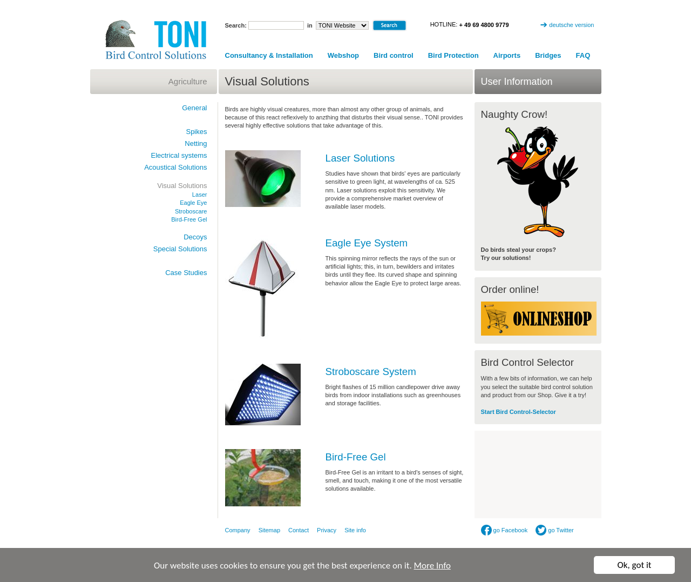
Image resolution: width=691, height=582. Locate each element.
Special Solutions (180, 249)
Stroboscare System (371, 371)
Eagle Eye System (367, 243)
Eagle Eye (193, 202)
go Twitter (555, 530)
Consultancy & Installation (269, 55)
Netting (196, 143)
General (194, 108)
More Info (432, 565)
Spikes (196, 132)
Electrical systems (179, 155)
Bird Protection (453, 55)
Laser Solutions (360, 158)
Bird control (394, 55)
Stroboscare (191, 211)
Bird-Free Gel (356, 457)
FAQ (583, 55)
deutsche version (571, 25)
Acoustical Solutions (175, 167)
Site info (355, 530)
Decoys (195, 237)
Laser (199, 194)
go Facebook (504, 530)
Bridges (548, 55)
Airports (507, 55)
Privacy (326, 530)
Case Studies (186, 273)
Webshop (343, 55)
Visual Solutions (182, 186)
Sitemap (269, 530)
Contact (298, 530)
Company (237, 530)
